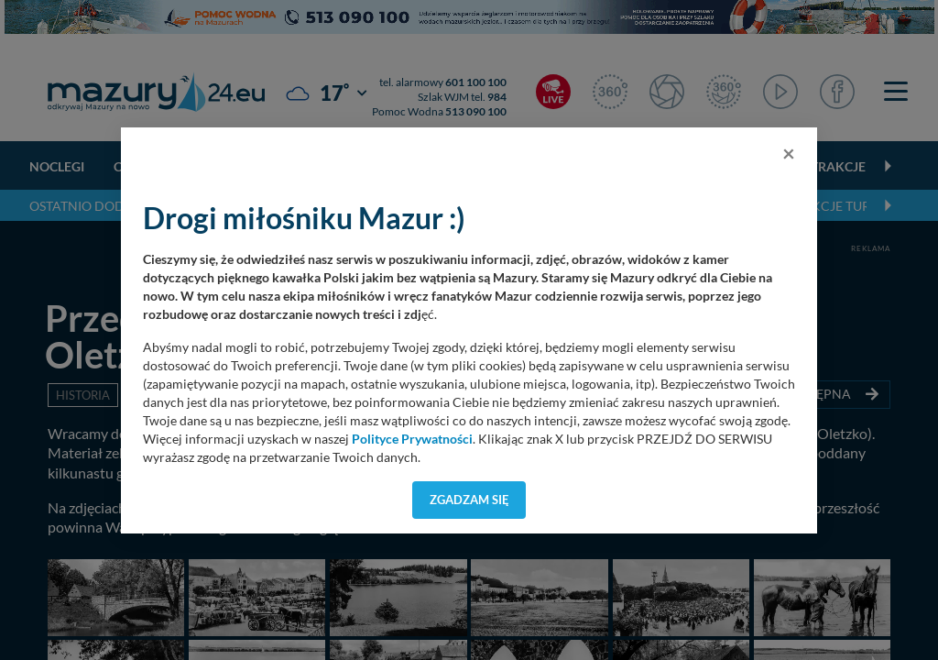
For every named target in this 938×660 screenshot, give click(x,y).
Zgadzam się (469, 499)
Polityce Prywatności (412, 439)
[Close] (789, 153)
